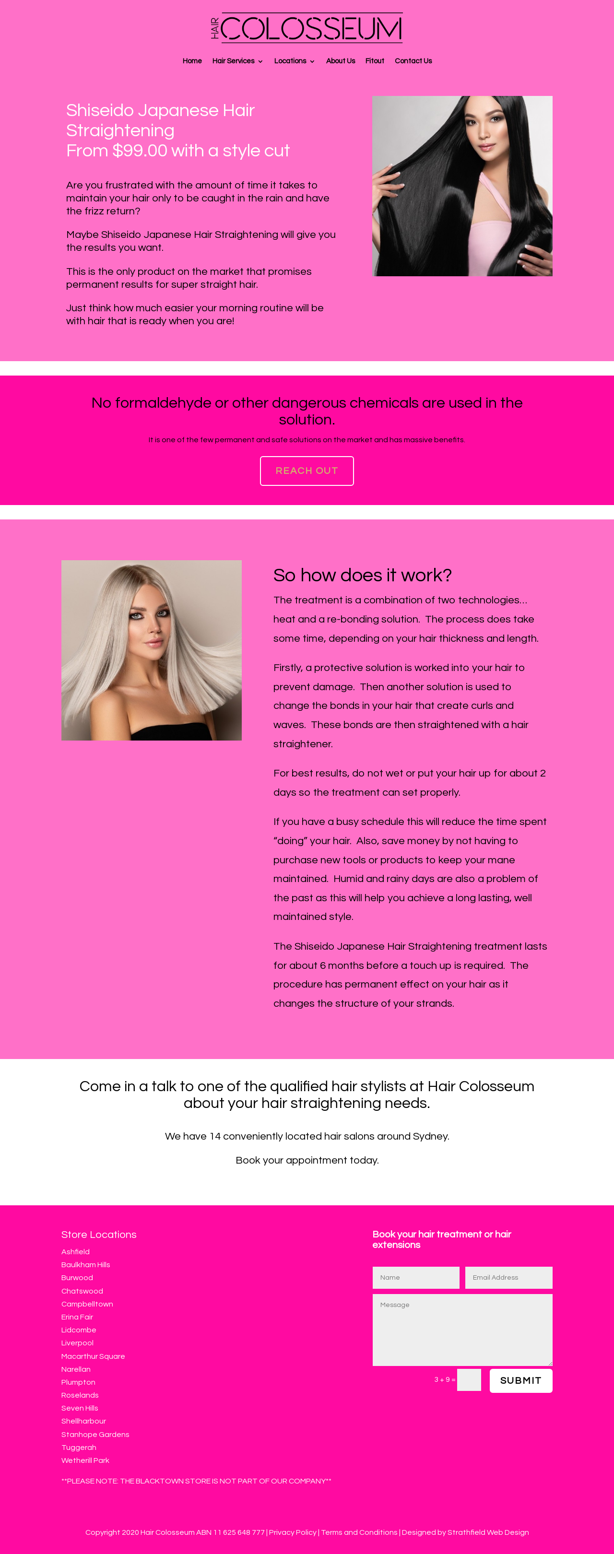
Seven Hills (79, 1408)
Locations (290, 61)
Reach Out (307, 471)
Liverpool (77, 1343)
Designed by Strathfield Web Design (465, 1532)
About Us (340, 61)
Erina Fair (77, 1317)
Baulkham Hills (85, 1265)
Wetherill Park (85, 1460)
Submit (521, 1381)
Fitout (375, 61)
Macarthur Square (93, 1356)
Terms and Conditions (359, 1532)
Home (192, 61)
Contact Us (413, 61)
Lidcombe (78, 1330)
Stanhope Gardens (95, 1434)
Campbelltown (87, 1304)
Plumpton (78, 1382)
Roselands (80, 1395)
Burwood (77, 1278)
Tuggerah (78, 1447)
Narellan (76, 1369)
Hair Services (233, 61)
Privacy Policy (293, 1532)
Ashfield (75, 1252)
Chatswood (82, 1291)
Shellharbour (83, 1421)
